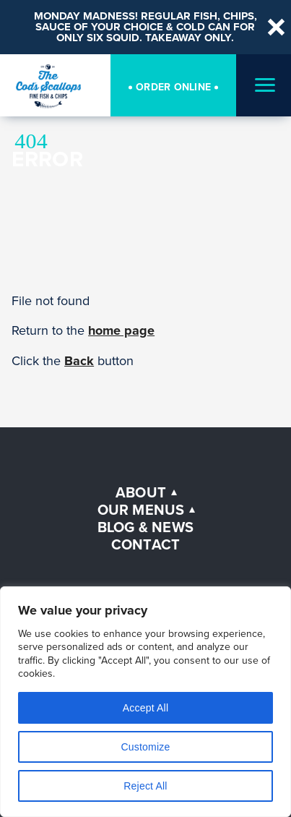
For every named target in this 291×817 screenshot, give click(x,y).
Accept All (145, 708)
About (141, 492)
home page (121, 330)
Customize (145, 747)
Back (79, 360)
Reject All (145, 786)
